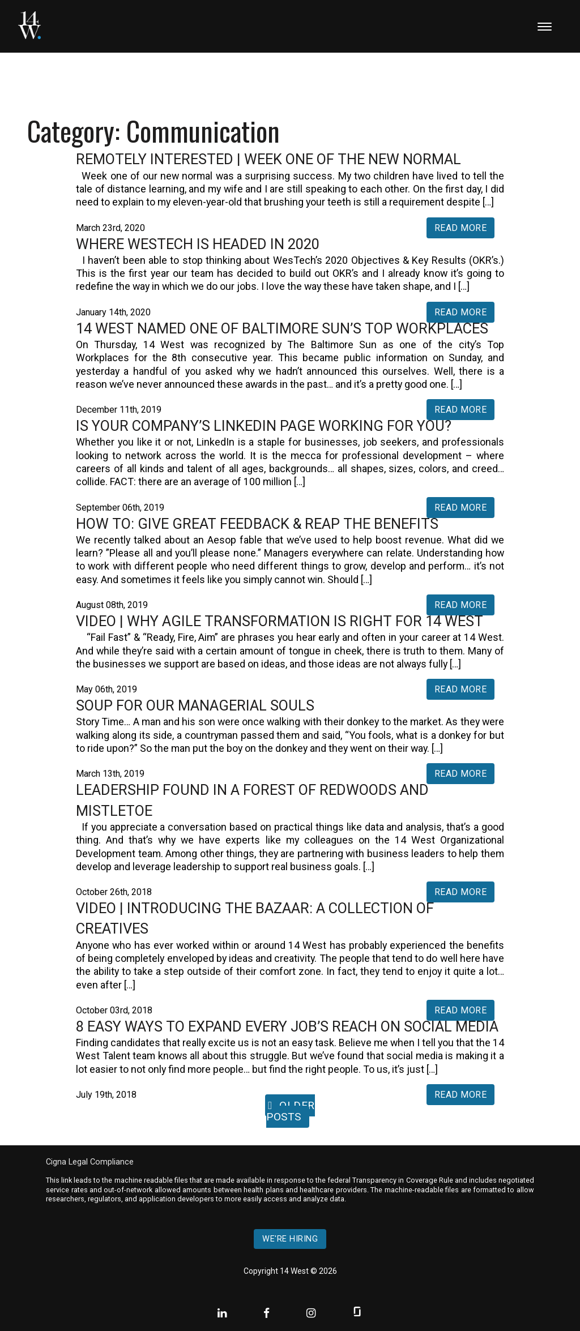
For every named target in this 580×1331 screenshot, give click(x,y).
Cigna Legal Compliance (90, 1162)
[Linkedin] (223, 1313)
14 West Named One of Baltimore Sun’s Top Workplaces (282, 328)
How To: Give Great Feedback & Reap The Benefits (257, 523)
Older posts (290, 1111)
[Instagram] (312, 1313)
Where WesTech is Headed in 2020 (197, 244)
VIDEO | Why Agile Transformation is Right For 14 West (279, 621)
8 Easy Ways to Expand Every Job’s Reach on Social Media (287, 1026)
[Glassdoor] (357, 1313)
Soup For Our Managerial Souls (195, 705)
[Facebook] (267, 1313)
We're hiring (290, 1239)
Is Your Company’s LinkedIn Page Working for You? (263, 425)
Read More (460, 227)
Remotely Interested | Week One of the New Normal (268, 159)
